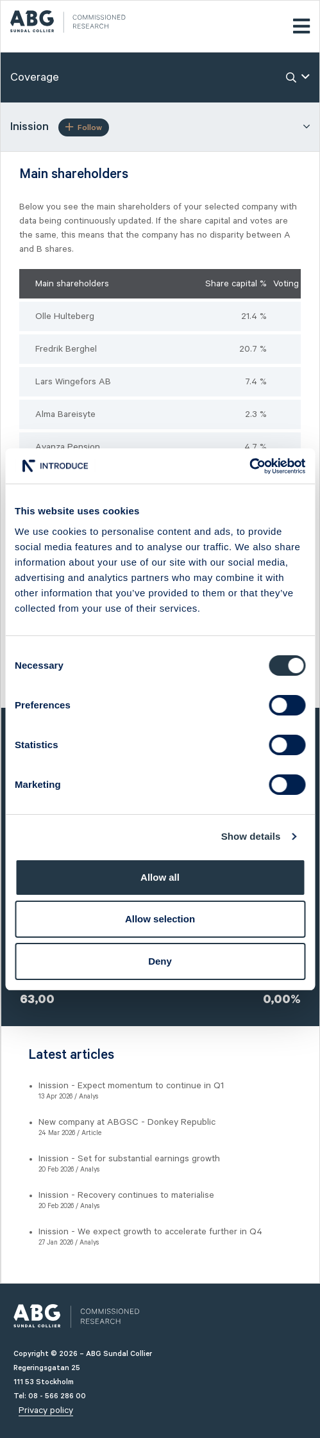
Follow (83, 127)
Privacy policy (46, 1410)
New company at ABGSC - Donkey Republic (126, 1122)
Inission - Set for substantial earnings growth (129, 1159)
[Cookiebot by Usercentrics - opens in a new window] (249, 466)
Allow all (160, 877)
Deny (160, 961)
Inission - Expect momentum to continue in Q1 (131, 1086)
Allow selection (160, 918)
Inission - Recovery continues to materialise (126, 1195)
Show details (251, 836)
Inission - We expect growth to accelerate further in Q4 (150, 1232)
